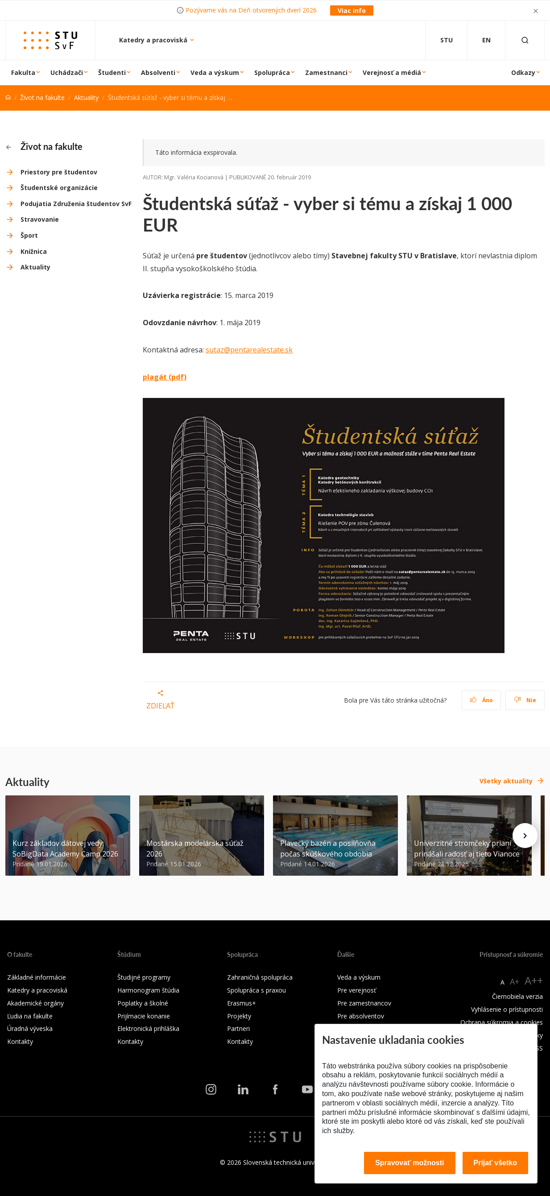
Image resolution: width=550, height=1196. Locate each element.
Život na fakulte (42, 97)
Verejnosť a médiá (392, 72)
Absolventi (158, 72)
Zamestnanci (326, 72)
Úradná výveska (30, 1028)
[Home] (8, 97)
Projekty (239, 1016)
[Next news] (525, 835)
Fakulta (23, 72)
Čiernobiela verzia (517, 996)
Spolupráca (272, 72)
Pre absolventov (360, 1016)
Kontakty (20, 1041)
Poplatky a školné (142, 1003)
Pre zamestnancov (364, 1003)
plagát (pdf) (164, 377)
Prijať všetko (495, 1163)
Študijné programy (143, 977)
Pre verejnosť (356, 990)
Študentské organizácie (59, 187)
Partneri (238, 1028)
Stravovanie (40, 219)
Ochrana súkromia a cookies (501, 1022)
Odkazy (523, 72)
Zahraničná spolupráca (260, 977)
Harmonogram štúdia (148, 990)
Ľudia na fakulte (30, 1016)
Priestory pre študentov (59, 172)
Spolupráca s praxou (256, 990)
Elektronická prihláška (148, 1028)
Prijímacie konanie (143, 1016)
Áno (481, 700)
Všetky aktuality (506, 781)
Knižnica (34, 251)
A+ (514, 981)
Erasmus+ (241, 1003)
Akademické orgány (35, 1003)
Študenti (112, 72)
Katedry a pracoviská (154, 40)
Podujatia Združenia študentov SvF (76, 203)
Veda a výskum (214, 72)
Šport (29, 235)
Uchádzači (66, 72)
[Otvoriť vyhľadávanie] (525, 40)
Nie (525, 700)
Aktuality (86, 97)
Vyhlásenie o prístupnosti (507, 1009)
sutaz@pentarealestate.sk (249, 350)
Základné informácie (36, 977)
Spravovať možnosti (409, 1163)
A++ (534, 980)
